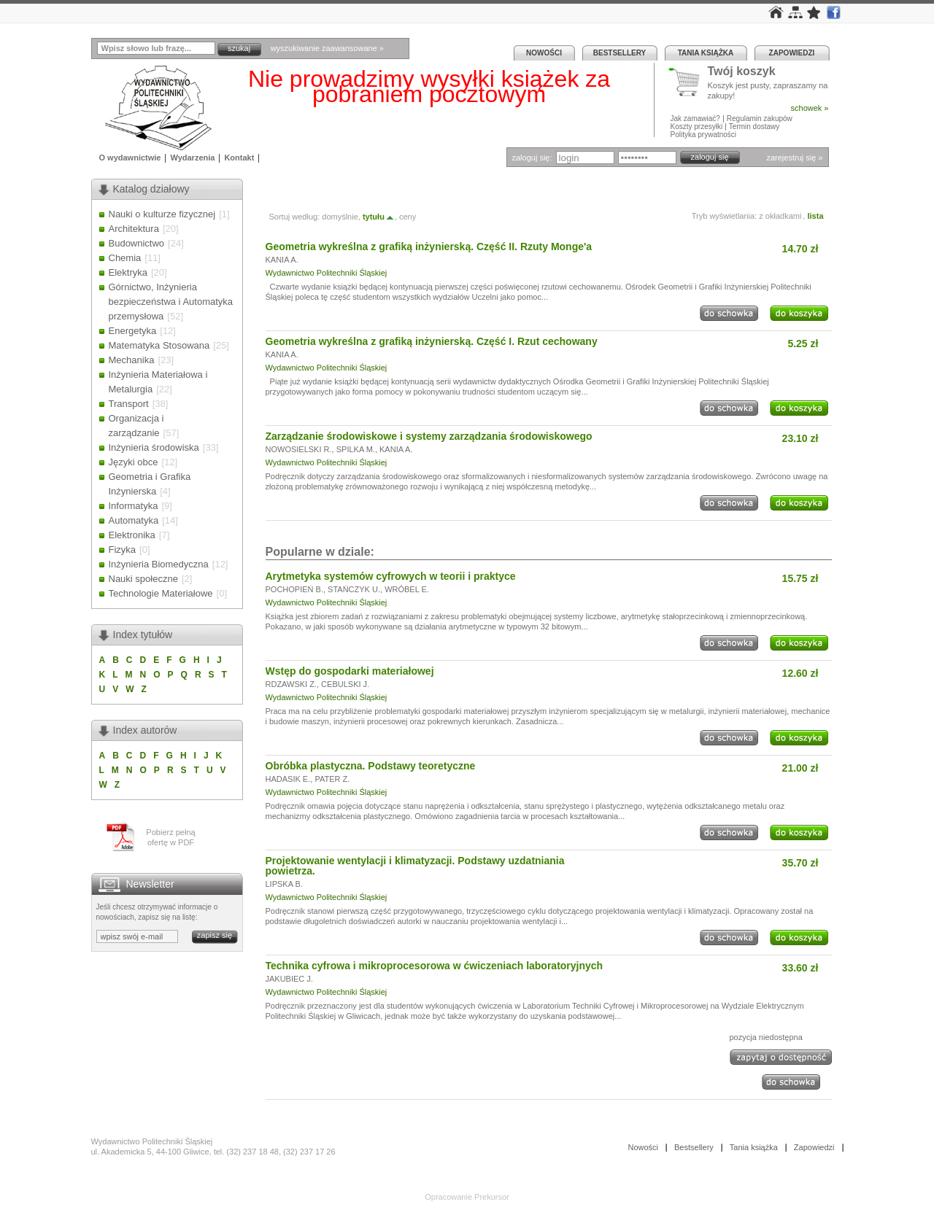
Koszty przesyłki (698, 127)
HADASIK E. (288, 779)
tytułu (379, 216)
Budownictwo (137, 243)
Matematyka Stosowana (159, 345)
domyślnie (340, 216)
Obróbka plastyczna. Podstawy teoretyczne (371, 766)
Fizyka (122, 549)
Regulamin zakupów (759, 119)
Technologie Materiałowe (161, 593)
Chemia (125, 257)
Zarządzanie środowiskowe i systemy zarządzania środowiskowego (429, 436)
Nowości (544, 53)
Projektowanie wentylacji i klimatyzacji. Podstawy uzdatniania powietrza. (415, 866)
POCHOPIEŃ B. (294, 589)
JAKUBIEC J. (289, 978)
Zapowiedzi (792, 53)
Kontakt (239, 157)
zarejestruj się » (794, 157)
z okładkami (780, 216)
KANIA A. (282, 259)
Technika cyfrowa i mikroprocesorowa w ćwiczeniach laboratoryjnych (434, 965)
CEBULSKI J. (345, 684)
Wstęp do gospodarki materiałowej (350, 671)
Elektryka (128, 272)
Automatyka (134, 520)
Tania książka (706, 53)
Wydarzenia (192, 157)
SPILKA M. (355, 449)
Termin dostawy (754, 127)
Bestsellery (619, 53)
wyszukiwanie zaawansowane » (327, 48)
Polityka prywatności (704, 135)
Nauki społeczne (143, 578)
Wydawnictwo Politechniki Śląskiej (326, 272)
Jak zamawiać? (695, 119)
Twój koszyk (742, 71)
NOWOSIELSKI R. (299, 449)
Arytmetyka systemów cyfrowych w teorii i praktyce (391, 576)
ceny (407, 216)
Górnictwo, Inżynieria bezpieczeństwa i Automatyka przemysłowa (171, 302)
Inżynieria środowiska (154, 447)
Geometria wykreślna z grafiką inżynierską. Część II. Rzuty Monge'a (429, 246)
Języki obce (133, 462)
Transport (129, 403)
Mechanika (132, 359)
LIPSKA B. (284, 884)
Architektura (134, 228)
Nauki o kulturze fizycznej (162, 214)
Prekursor (491, 1196)
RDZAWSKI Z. (291, 684)
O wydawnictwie (130, 157)
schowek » (810, 108)
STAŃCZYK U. (354, 589)
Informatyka (133, 505)
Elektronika (132, 534)
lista (815, 216)
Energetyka (133, 330)
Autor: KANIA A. (302, 189)
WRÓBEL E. (407, 589)
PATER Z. (332, 779)
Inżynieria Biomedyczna (159, 564)
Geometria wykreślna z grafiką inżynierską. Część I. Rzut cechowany (432, 341)
